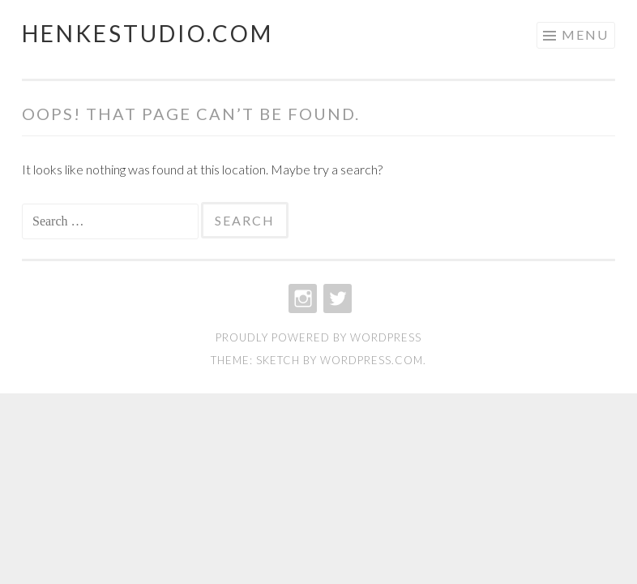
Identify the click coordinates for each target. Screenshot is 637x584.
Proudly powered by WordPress (318, 337)
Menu (585, 34)
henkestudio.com (147, 33)
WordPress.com (371, 360)
